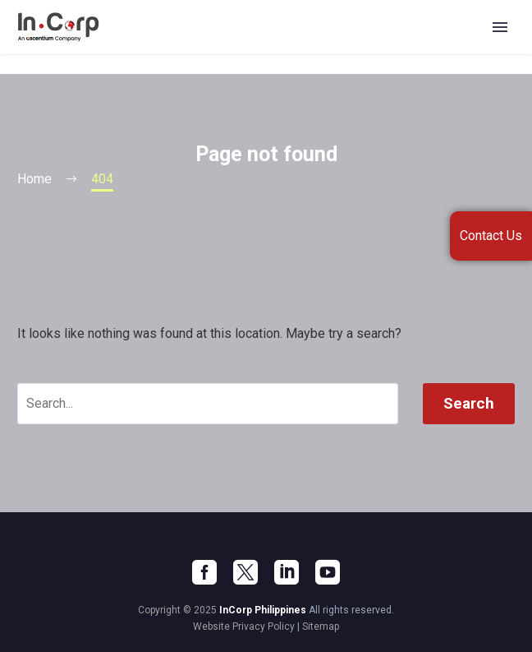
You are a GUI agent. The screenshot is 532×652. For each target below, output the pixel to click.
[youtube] (327, 572)
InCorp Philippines (262, 610)
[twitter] (245, 572)
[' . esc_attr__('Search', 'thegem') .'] (207, 403)
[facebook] (204, 572)
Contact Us (491, 235)
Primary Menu (500, 27)
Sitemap (320, 626)
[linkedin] (286, 572)
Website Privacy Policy (244, 626)
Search (468, 403)
